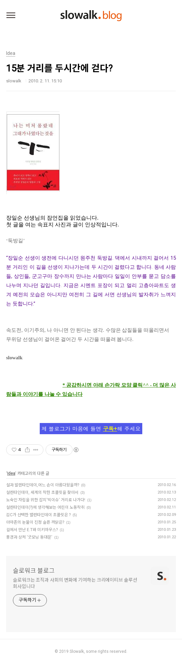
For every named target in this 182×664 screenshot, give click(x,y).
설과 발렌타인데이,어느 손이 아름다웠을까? (42, 485)
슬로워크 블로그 (34, 570)
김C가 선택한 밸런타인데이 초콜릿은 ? (38, 514)
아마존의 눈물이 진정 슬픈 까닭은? (35, 522)
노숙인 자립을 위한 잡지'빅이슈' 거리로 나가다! (45, 500)
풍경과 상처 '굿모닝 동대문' (29, 537)
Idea (11, 473)
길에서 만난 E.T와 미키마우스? (32, 529)
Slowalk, (77, 651)
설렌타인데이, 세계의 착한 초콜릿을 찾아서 (42, 492)
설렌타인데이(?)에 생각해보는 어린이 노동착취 (45, 507)
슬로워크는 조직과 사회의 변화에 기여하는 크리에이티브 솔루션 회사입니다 (75, 583)
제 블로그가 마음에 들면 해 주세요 (91, 428)
